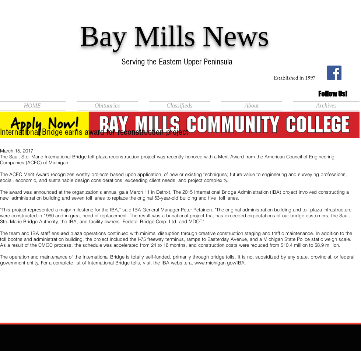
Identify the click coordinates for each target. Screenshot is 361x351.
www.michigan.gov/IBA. (220, 263)
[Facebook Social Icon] (334, 73)
